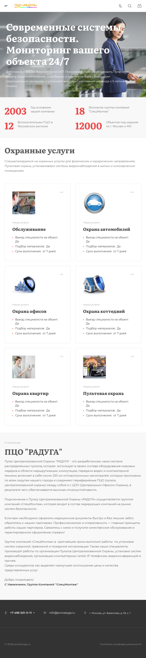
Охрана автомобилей (106, 229)
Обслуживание (29, 229)
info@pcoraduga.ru (62, 613)
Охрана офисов (29, 311)
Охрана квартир (30, 393)
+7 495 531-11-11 (21, 613)
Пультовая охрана (103, 393)
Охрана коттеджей (104, 311)
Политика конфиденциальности (120, 644)
